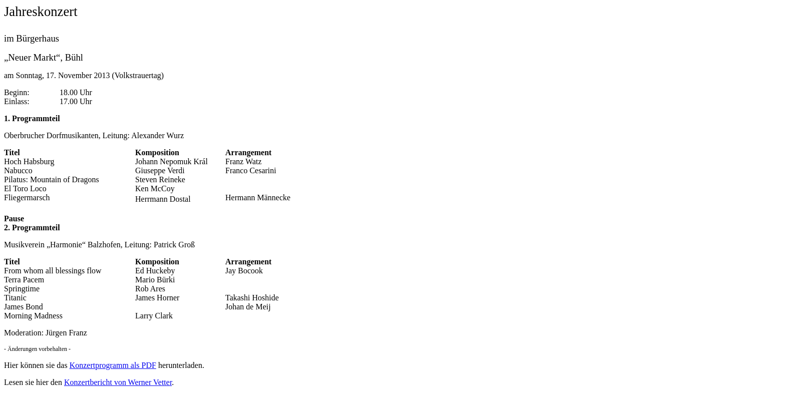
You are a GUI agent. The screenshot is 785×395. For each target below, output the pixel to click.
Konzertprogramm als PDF (113, 365)
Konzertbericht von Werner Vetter (118, 382)
